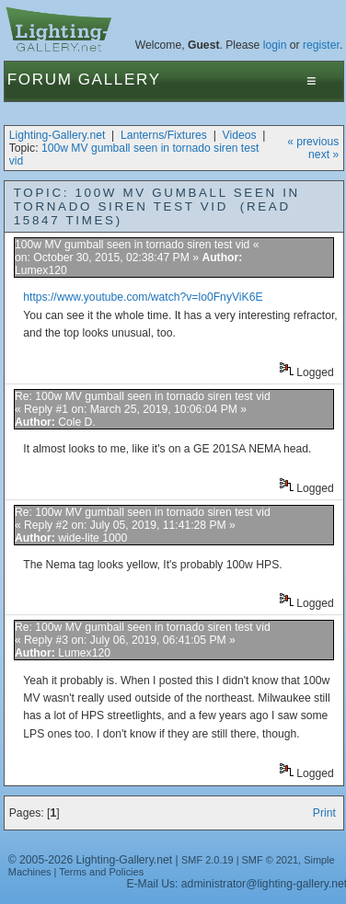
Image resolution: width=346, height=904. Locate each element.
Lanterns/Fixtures (164, 135)
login (275, 45)
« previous (313, 141)
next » (323, 154)
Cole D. (77, 422)
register (321, 45)
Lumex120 (41, 270)
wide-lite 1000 (92, 538)
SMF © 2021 (270, 859)
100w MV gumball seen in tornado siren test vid (132, 244)
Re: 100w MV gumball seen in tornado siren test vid (143, 396)
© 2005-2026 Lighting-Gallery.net (90, 859)
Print (324, 813)
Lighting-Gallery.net (57, 135)
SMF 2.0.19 (207, 859)
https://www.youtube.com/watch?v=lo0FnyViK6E (142, 297)
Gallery (119, 79)
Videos (240, 135)
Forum (40, 79)
